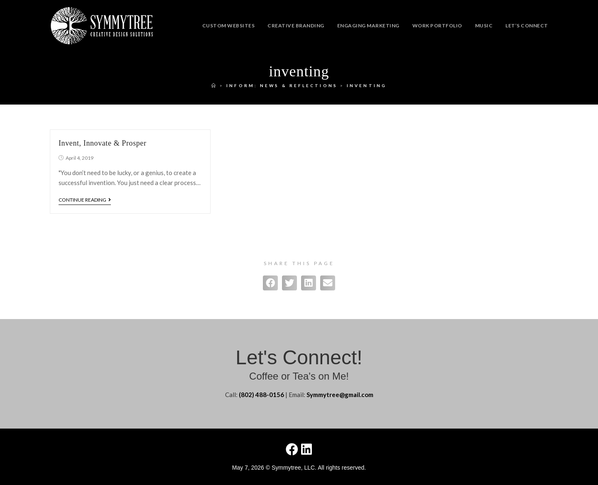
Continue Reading (85, 200)
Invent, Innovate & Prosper (103, 143)
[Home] (214, 85)
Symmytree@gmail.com (339, 394)
